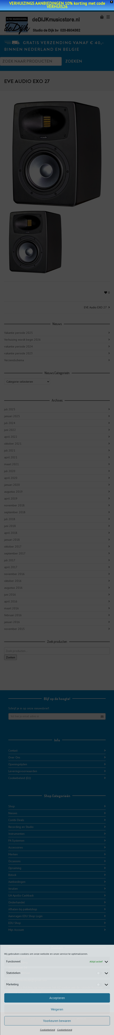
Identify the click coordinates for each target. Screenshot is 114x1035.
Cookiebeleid (47, 1029)
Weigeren (57, 1009)
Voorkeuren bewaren (57, 1021)
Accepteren (57, 998)
